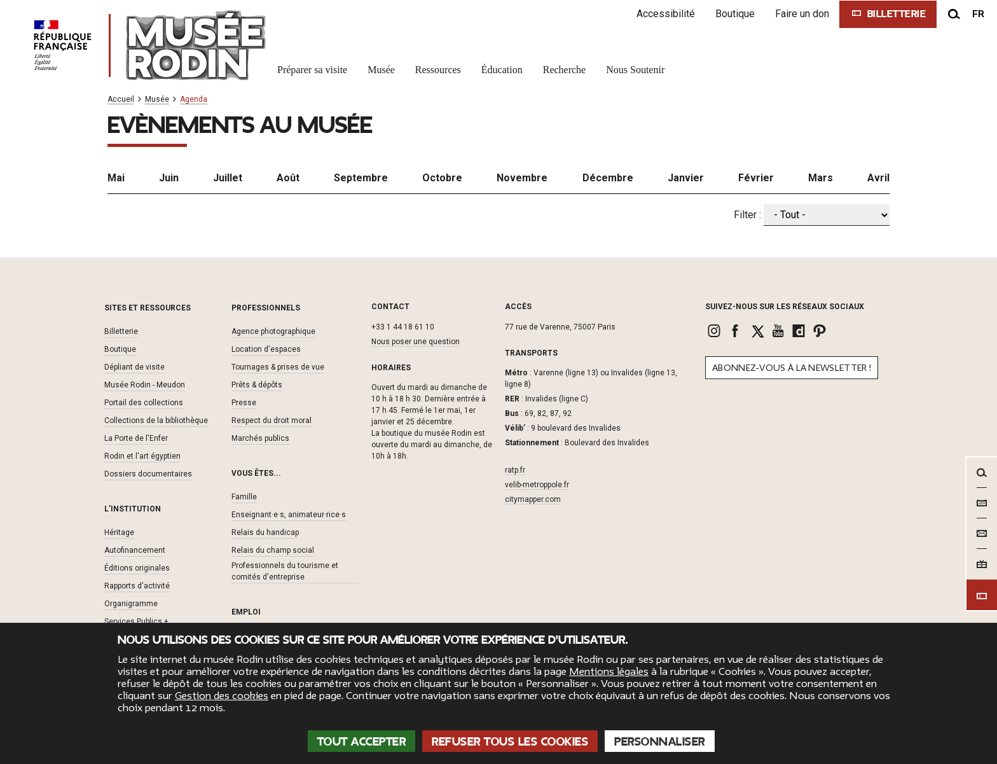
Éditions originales (137, 568)
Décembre (607, 178)
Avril (878, 178)
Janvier (686, 178)
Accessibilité (665, 14)
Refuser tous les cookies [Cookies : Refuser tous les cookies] (510, 741)
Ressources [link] (438, 69)
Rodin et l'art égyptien (142, 456)
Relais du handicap (265, 532)
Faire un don (802, 14)
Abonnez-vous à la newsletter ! (791, 368)
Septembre (361, 178)
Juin (169, 178)
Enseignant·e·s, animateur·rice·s (288, 514)
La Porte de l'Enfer (136, 438)
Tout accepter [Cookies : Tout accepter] (361, 741)
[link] (715, 330)
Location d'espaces (266, 349)
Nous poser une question (415, 341)
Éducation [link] (502, 69)
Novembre (522, 178)
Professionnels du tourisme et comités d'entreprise (284, 571)
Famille (244, 496)
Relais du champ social (272, 550)
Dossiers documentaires (148, 473)
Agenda (193, 99)
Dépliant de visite (134, 367)
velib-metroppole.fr (537, 484)
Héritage (119, 532)
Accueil (120, 99)
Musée (157, 99)
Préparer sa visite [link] (312, 69)
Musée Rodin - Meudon (144, 384)
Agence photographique (273, 331)
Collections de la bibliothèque (156, 420)
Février (756, 178)
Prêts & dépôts (256, 384)
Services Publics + (136, 621)
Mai (116, 178)
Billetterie (121, 331)
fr (978, 14)
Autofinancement (134, 550)
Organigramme (131, 603)
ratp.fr (515, 470)
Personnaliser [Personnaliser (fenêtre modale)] (659, 741)
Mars (820, 178)
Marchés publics (260, 438)
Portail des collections (143, 402)
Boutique (735, 14)
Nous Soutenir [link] (635, 69)
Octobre (442, 178)
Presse (243, 402)
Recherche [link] (564, 69)
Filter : (747, 215)
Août (288, 178)
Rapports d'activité (137, 585)
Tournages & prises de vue (277, 367)
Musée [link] (381, 69)
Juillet (227, 178)
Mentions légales (609, 672)
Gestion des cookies (221, 696)
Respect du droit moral (271, 420)
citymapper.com (533, 499)
